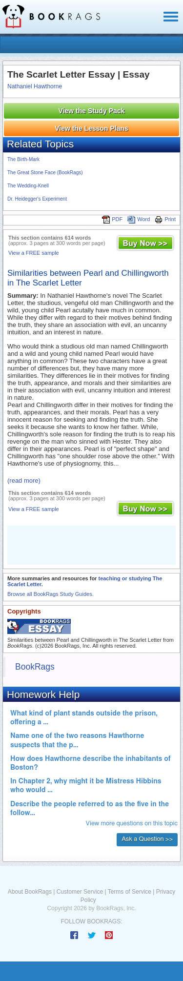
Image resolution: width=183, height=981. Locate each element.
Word (138, 219)
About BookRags (30, 891)
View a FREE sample (33, 253)
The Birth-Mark (23, 159)
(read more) (24, 480)
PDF (112, 219)
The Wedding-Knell (28, 185)
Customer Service (80, 891)
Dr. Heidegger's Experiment (37, 199)
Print (165, 219)
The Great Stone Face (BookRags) (45, 172)
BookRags (35, 667)
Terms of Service (129, 891)
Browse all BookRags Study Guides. (50, 594)
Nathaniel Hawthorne (34, 86)
